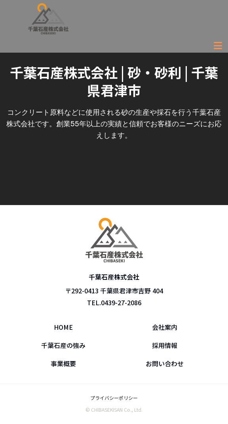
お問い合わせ (165, 363)
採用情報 (164, 345)
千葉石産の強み (63, 345)
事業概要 (63, 363)
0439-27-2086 (121, 302)
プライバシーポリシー (114, 397)
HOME (63, 327)
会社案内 (164, 327)
